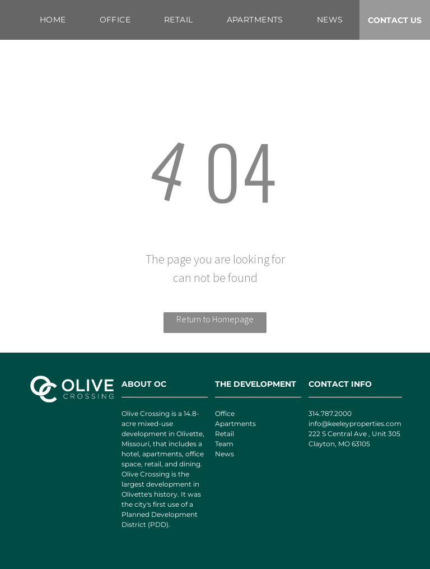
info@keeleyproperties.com (355, 423)
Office (225, 413)
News (224, 454)
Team (224, 444)
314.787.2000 (330, 413)
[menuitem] (53, 20)
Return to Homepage (215, 319)
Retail (224, 433)
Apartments (235, 423)
